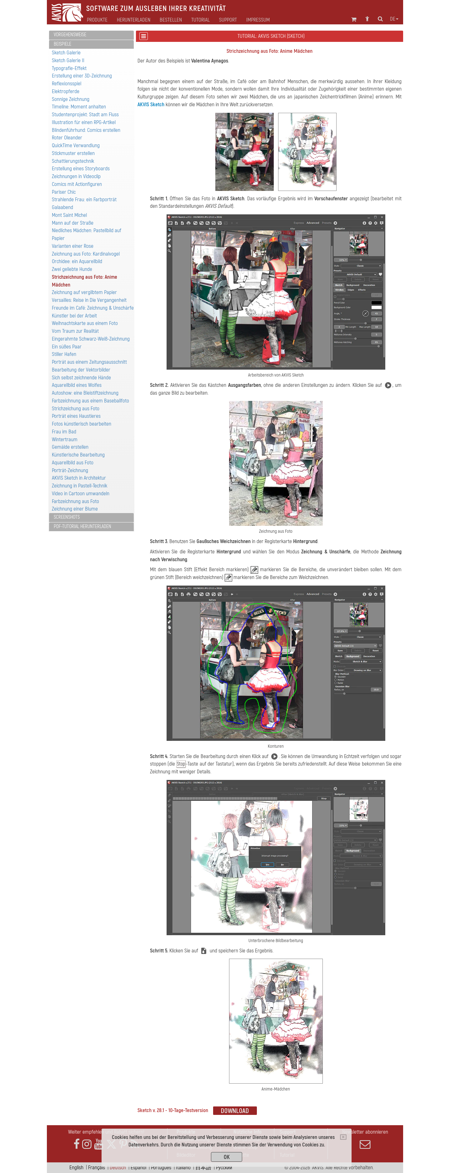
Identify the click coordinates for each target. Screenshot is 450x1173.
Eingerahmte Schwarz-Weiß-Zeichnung (91, 339)
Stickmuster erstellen (73, 153)
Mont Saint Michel (69, 215)
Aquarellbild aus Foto (72, 462)
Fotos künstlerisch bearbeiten (81, 424)
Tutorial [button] (200, 20)
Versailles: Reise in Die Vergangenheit (89, 300)
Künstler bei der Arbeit (74, 315)
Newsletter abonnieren (365, 1139)
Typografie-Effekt (69, 68)
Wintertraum (65, 439)
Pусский (224, 1167)
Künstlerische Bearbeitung (78, 455)
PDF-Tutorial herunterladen (82, 526)
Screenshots (67, 517)
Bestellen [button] (171, 20)
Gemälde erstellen (70, 447)
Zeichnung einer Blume (75, 509)
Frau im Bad (64, 431)
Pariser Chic (64, 192)
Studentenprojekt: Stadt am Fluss (85, 114)
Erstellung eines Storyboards (81, 168)
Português (161, 1167)
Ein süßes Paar (67, 346)
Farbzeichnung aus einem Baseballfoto (90, 400)
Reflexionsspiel (66, 83)
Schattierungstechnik (73, 161)
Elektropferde (65, 91)
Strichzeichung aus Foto (75, 408)
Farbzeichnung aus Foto (75, 501)
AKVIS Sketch (151, 104)
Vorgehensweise (70, 35)
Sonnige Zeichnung (70, 99)
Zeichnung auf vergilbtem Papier (84, 292)
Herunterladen (133, 20)
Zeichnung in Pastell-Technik (79, 485)
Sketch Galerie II (68, 60)
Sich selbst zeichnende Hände (81, 377)
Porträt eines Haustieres (76, 416)
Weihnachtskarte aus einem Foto (85, 323)
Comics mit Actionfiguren (77, 184)
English (76, 1167)
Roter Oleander (67, 137)
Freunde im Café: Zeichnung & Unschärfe (93, 308)
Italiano (183, 1167)
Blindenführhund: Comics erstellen (86, 130)
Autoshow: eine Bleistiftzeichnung (85, 393)
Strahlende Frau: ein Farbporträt (84, 199)
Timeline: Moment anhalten (79, 106)
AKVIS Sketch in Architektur (79, 478)
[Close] (343, 1137)
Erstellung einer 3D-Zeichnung (82, 75)
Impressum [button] (258, 20)
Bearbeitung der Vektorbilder (81, 370)
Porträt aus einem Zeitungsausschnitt (89, 362)
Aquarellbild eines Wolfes (77, 385)
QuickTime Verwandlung (76, 145)
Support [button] (228, 20)
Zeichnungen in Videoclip (76, 176)
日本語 (203, 1167)
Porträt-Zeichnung (70, 470)
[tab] (91, 35)
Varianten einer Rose (72, 246)
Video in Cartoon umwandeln (80, 493)
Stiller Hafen (64, 354)
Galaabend (62, 207)
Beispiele (62, 44)
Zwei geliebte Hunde (72, 269)
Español (138, 1167)
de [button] (394, 19)
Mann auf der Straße (72, 223)
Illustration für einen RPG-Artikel (84, 122)
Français (96, 1167)
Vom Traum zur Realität (75, 331)
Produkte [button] (97, 20)
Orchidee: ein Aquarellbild (77, 261)
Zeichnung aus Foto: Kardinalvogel (86, 254)
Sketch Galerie (66, 52)
